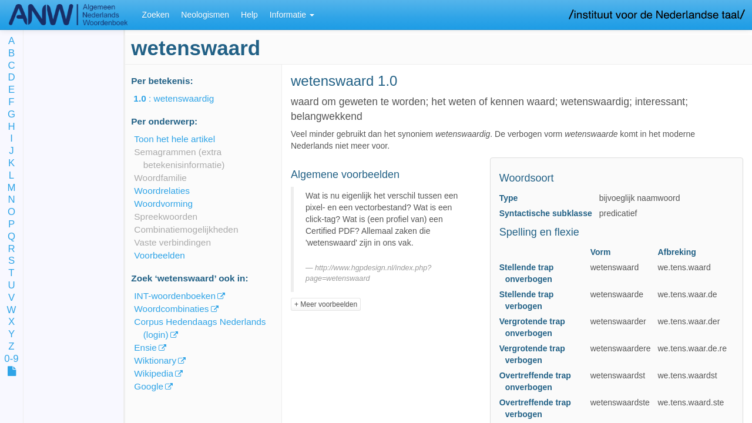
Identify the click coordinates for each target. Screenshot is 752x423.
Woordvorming (163, 204)
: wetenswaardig (182, 98)
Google (148, 386)
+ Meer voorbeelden (325, 304)
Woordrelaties (162, 191)
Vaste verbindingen (172, 242)
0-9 (11, 359)
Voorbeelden (159, 255)
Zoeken (156, 14)
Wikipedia (153, 373)
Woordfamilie (160, 178)
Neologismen (205, 14)
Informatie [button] (292, 14)
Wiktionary (155, 360)
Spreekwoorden (165, 216)
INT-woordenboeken (175, 296)
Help (249, 14)
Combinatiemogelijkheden (186, 229)
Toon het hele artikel (174, 139)
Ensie (145, 347)
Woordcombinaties (171, 309)
